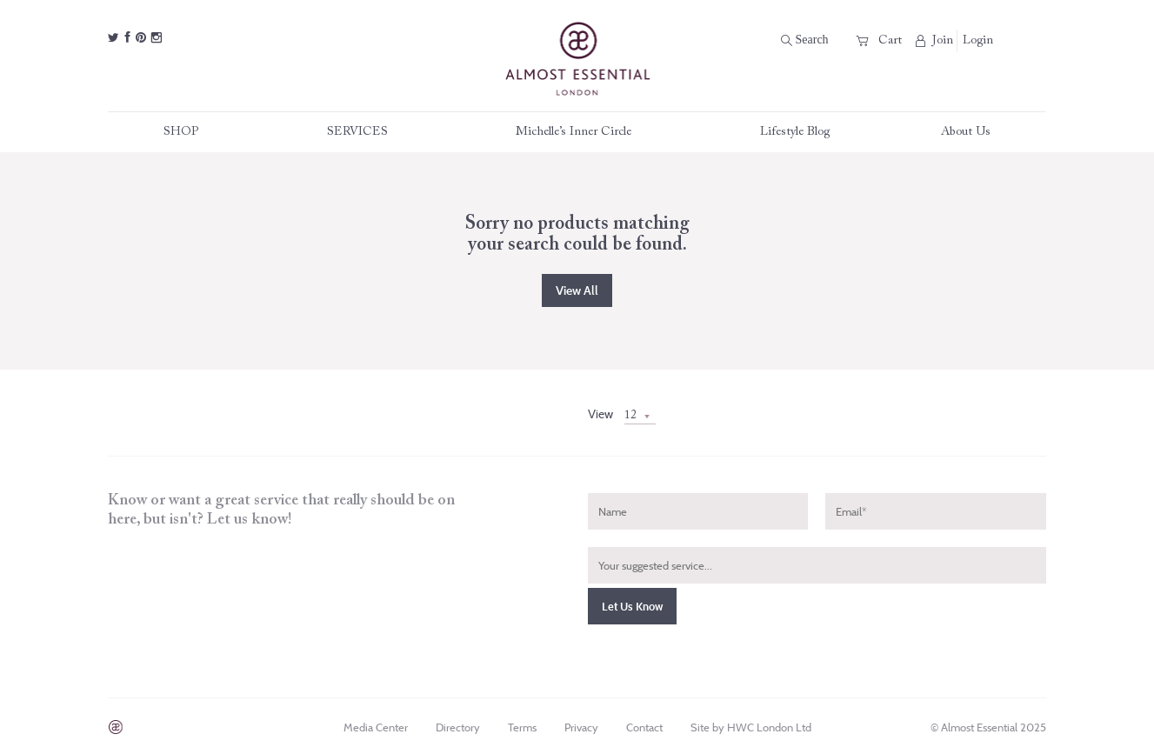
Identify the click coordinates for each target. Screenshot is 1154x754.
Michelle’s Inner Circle (582, 132)
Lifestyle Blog (795, 132)
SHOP (189, 132)
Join (934, 40)
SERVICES (366, 132)
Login (978, 41)
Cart (879, 40)
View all (577, 290)
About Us (966, 132)
